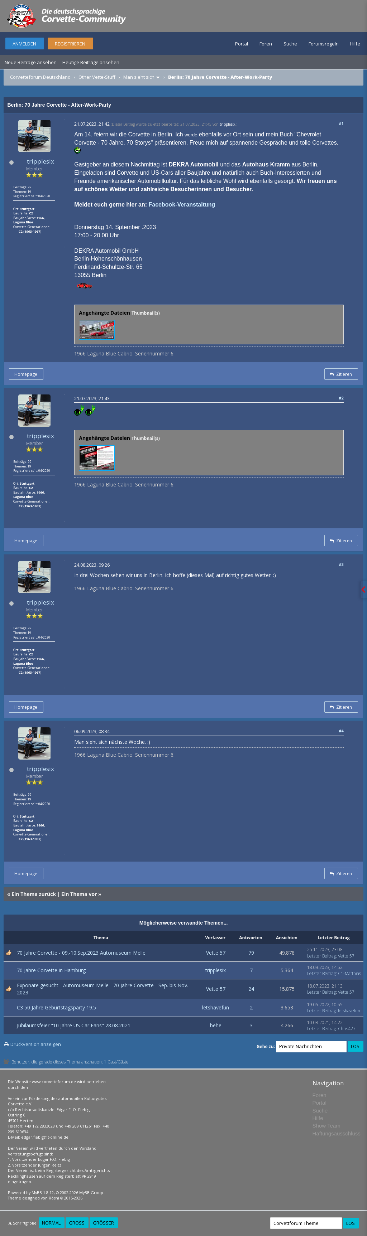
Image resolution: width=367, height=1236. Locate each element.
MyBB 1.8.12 (43, 1192)
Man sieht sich (138, 77)
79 (251, 952)
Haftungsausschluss (337, 1133)
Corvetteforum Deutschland (40, 77)
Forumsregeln (324, 43)
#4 (341, 730)
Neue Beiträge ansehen (31, 62)
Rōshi (54, 1198)
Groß (77, 1223)
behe (215, 1025)
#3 (341, 564)
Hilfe (355, 43)
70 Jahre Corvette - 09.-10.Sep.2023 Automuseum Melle (81, 952)
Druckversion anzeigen (35, 1044)
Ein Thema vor (79, 894)
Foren (265, 43)
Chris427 (347, 1029)
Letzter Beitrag (321, 956)
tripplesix (40, 161)
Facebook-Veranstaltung (181, 205)
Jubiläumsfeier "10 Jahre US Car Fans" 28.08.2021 (73, 1025)
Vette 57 (215, 952)
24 (251, 988)
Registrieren (70, 43)
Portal (241, 43)
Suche (290, 43)
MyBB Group (91, 1192)
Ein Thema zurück (33, 894)
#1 (341, 123)
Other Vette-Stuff (96, 77)
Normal (51, 1223)
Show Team (326, 1126)
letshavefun (215, 1007)
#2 (341, 398)
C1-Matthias (349, 973)
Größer (103, 1223)
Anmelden (24, 43)
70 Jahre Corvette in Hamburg (51, 970)
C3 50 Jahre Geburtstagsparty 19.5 (56, 1007)
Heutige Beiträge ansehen (90, 62)
